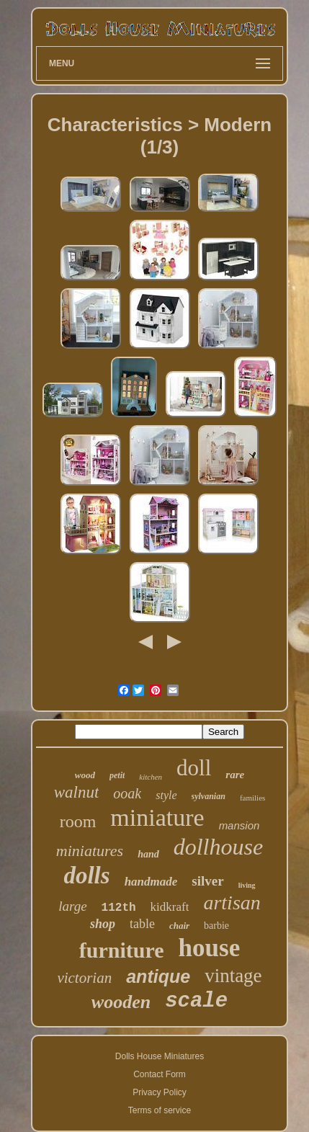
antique (158, 976)
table (142, 924)
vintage (233, 975)
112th (119, 907)
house (210, 948)
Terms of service (159, 1110)
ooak (127, 793)
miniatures (89, 851)
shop (102, 924)
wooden (121, 1001)
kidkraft (170, 907)
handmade (151, 881)
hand (148, 854)
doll (193, 767)
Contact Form (159, 1074)
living (247, 885)
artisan (231, 902)
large (72, 906)
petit (117, 775)
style (166, 795)
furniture (121, 950)
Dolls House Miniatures (159, 1056)
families (252, 797)
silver (207, 880)
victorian (84, 977)
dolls (86, 875)
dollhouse (218, 847)
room (78, 821)
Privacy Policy (160, 1092)
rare (234, 774)
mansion (239, 825)
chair (179, 925)
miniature (157, 817)
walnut (76, 792)
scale (196, 1001)
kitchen (150, 776)
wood (85, 775)
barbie (216, 925)
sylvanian (208, 796)
